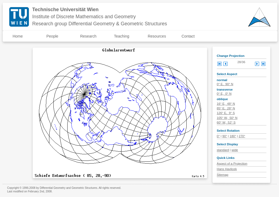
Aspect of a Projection (232, 163)
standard (223, 150)
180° (233, 136)
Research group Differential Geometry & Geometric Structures (99, 23)
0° (218, 136)
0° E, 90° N (225, 84)
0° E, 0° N (224, 93)
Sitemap (222, 174)
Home (18, 36)
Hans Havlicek (227, 169)
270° (242, 136)
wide (235, 150)
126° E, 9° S (226, 113)
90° (224, 136)
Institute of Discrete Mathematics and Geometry (84, 16)
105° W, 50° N (227, 117)
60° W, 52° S (226, 122)
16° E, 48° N (226, 103)
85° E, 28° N (226, 108)
